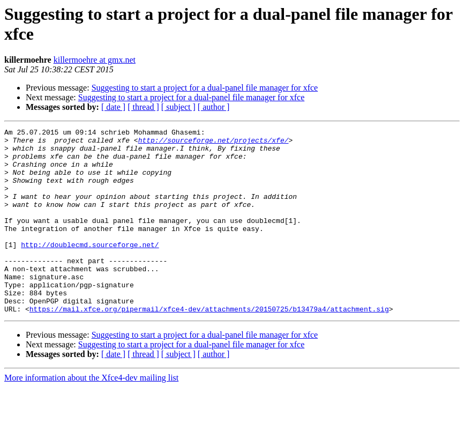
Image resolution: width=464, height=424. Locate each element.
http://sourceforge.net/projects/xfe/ (213, 143)
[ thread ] (143, 106)
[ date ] (113, 106)
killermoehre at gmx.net (95, 59)
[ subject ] (178, 106)
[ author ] (214, 106)
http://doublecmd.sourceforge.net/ (90, 268)
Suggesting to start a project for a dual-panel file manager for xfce (205, 87)
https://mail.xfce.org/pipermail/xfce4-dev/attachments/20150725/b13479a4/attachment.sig (209, 346)
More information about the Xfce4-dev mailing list (91, 414)
